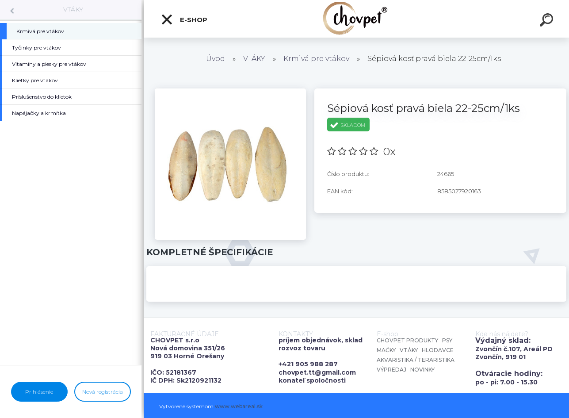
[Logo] (356, 19)
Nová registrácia (102, 391)
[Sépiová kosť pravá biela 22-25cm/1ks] (230, 92)
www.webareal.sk (239, 406)
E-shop (183, 19)
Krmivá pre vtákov (316, 58)
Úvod (215, 58)
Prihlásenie (39, 391)
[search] (548, 21)
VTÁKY (73, 9)
